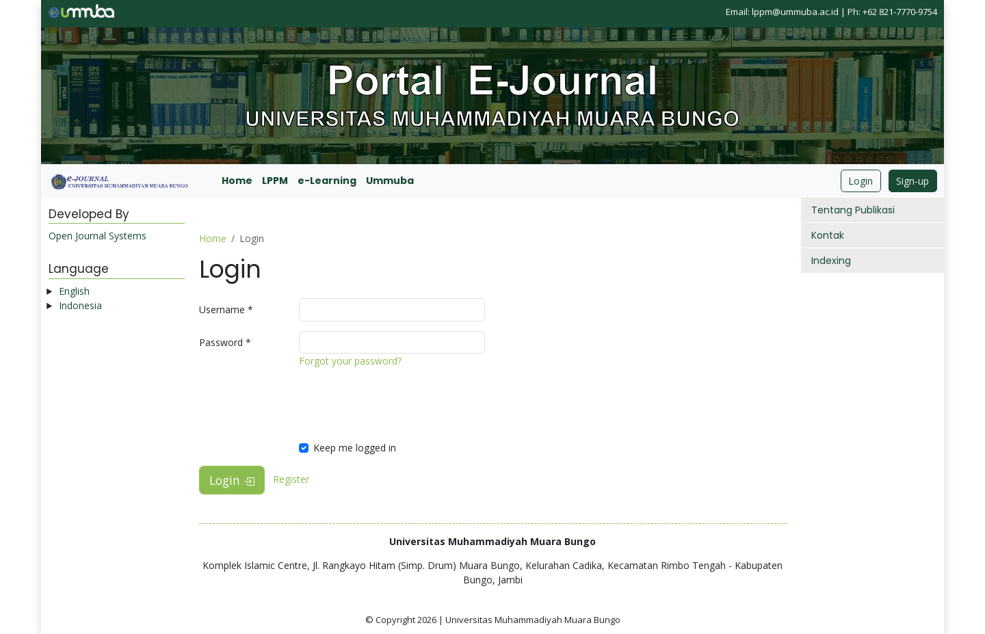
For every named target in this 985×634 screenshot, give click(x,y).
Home (237, 180)
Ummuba (390, 180)
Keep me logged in (354, 447)
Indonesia (80, 305)
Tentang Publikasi (853, 210)
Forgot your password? (350, 360)
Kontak (827, 235)
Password (225, 342)
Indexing (831, 260)
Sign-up (912, 180)
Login (860, 180)
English (74, 291)
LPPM (275, 180)
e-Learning (327, 180)
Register (291, 479)
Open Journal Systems (97, 235)
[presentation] (403, 404)
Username (226, 309)
